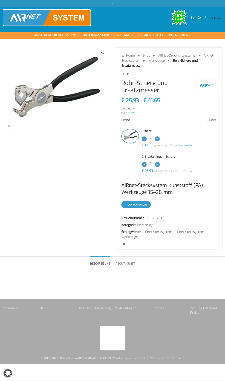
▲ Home (128, 55)
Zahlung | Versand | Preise (204, 310)
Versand (130, 112)
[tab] (100, 261)
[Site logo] (47, 17)
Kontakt (158, 308)
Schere (147, 131)
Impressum (11, 308)
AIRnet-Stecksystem (157, 232)
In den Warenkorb (136, 204)
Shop (146, 55)
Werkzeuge (156, 60)
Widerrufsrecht (126, 308)
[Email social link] (124, 244)
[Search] (199, 17)
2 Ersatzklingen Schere (158, 156)
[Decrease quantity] (144, 138)
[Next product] (132, 74)
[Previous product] (123, 74)
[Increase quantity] (157, 138)
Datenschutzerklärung (94, 308)
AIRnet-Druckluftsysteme (176, 55)
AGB (43, 308)
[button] (8, 373)
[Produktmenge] (150, 137)
